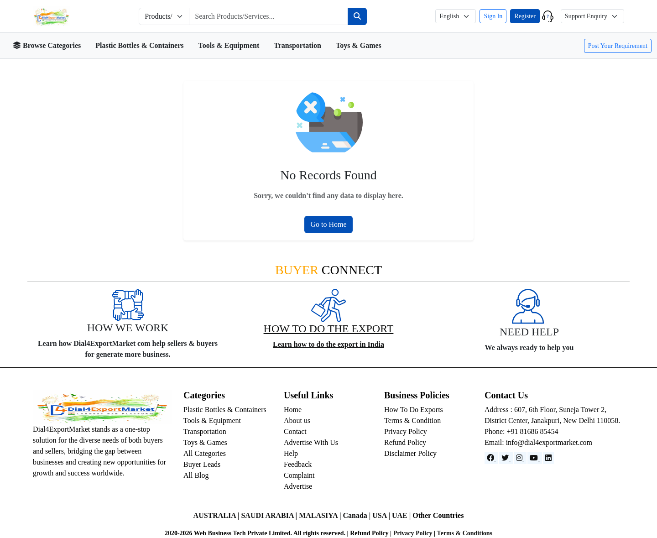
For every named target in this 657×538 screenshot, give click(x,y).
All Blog (196, 475)
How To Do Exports (413, 409)
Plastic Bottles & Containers (139, 45)
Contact (295, 431)
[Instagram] (520, 458)
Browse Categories (47, 45)
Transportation (297, 45)
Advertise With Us (311, 442)
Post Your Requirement (617, 45)
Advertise (298, 486)
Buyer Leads (201, 464)
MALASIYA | (321, 515)
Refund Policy (405, 442)
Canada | (357, 515)
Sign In (493, 16)
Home (293, 409)
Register (525, 16)
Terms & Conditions (464, 533)
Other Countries (438, 515)
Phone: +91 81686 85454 (521, 431)
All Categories (204, 453)
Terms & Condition (412, 420)
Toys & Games (358, 45)
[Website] (506, 458)
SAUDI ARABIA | (270, 515)
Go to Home (328, 224)
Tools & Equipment (229, 45)
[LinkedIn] (548, 458)
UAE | (402, 515)
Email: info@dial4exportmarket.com (538, 442)
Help (291, 453)
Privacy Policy (405, 431)
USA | (382, 515)
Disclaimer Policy (410, 453)
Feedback (298, 464)
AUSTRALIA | (217, 515)
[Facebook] (491, 458)
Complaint (299, 475)
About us (297, 420)
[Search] (357, 16)
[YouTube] (534, 458)
